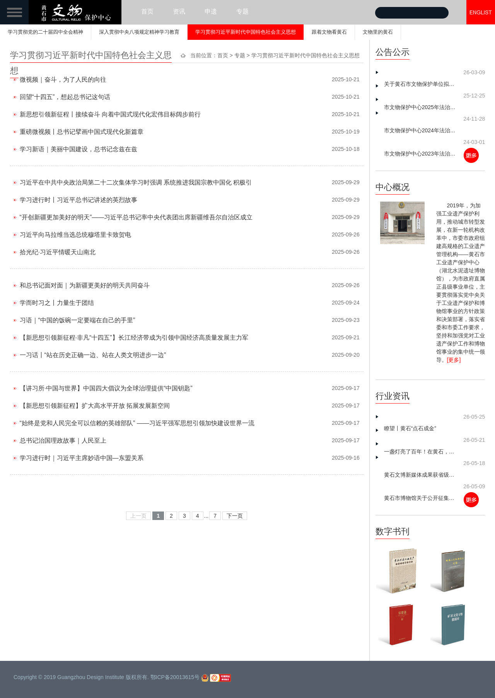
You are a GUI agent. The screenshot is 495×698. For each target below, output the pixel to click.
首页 (147, 11)
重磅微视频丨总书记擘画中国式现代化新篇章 (81, 131)
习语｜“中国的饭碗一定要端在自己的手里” (77, 320)
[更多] (454, 360)
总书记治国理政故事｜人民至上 (63, 440)
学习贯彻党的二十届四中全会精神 (45, 32)
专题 (242, 11)
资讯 (179, 11)
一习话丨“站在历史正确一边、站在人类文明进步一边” (93, 355)
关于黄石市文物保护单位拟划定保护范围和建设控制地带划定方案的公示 (421, 84)
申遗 (211, 11)
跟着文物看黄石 (329, 32)
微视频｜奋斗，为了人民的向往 (63, 79)
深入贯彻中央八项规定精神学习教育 (139, 32)
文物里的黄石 (378, 32)
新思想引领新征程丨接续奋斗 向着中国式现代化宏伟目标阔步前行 (110, 114)
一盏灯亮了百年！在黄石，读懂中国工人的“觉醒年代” (421, 451)
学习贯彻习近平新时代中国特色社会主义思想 (245, 32)
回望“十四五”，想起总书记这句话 (65, 97)
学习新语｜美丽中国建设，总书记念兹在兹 (78, 149)
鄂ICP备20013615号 (175, 677)
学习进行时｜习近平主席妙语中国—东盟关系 (81, 458)
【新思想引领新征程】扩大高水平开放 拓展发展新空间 (95, 405)
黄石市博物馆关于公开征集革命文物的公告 (421, 498)
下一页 (235, 516)
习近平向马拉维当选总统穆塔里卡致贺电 (75, 234)
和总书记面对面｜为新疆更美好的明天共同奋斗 (85, 285)
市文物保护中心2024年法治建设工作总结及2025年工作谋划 (421, 130)
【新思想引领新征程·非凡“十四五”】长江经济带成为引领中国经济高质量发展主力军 (134, 337)
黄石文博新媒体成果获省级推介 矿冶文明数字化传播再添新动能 (421, 475)
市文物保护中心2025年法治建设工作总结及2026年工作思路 (421, 107)
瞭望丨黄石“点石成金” (410, 428)
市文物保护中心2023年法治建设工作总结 (421, 154)
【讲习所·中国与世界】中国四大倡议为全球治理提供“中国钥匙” (106, 388)
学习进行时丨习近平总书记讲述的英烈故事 (78, 200)
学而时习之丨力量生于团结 (57, 302)
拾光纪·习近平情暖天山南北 (58, 252)
